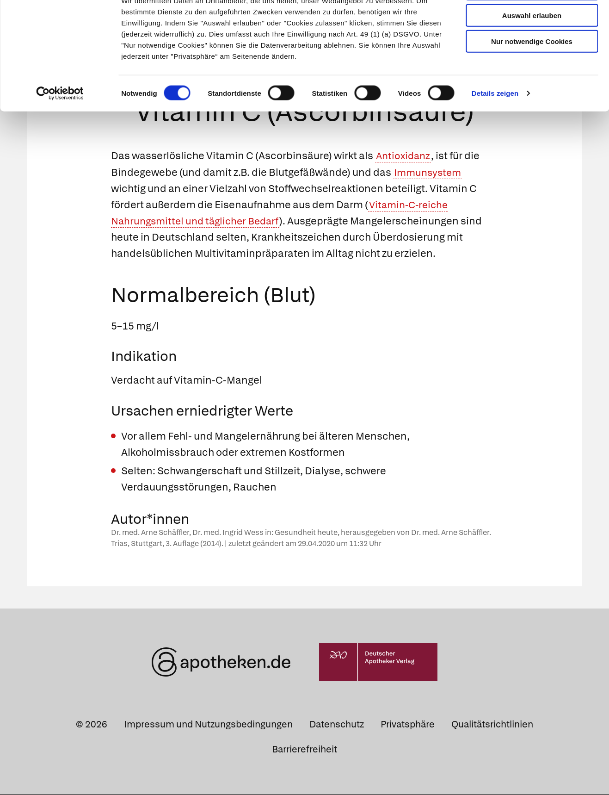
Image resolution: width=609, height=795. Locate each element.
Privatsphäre (408, 725)
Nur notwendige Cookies (531, 75)
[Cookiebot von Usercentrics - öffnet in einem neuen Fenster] (59, 127)
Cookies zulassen (532, 22)
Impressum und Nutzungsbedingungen (208, 725)
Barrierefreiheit (304, 750)
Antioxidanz (404, 156)
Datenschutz (336, 725)
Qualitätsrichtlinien (492, 725)
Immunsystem (429, 173)
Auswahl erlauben (531, 49)
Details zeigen (495, 126)
